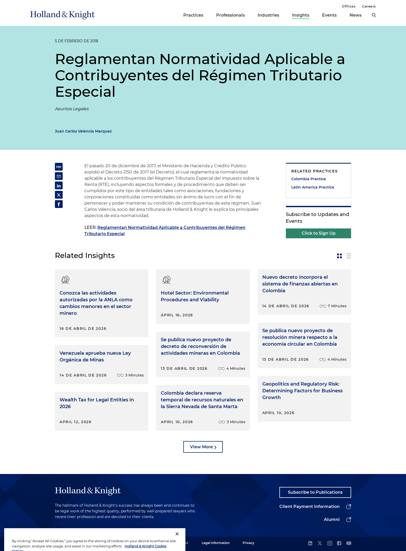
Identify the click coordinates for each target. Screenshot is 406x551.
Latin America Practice (312, 187)
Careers (369, 6)
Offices (349, 6)
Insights (300, 15)
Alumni (332, 519)
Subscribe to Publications (315, 492)
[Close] (177, 541)
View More (201, 446)
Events (329, 15)
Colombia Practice (308, 179)
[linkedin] (310, 544)
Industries (268, 15)
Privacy (248, 543)
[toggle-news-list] (348, 256)
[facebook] (339, 544)
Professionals (230, 15)
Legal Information (216, 543)
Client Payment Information (309, 506)
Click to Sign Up (319, 233)
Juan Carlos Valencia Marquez (83, 131)
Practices (193, 15)
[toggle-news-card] (339, 256)
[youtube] (348, 544)
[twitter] (319, 544)
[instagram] (329, 544)
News (355, 15)
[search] (374, 15)
